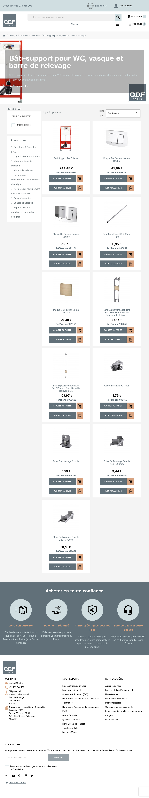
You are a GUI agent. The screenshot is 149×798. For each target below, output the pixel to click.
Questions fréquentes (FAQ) (75, 694)
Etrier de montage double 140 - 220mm (117, 462)
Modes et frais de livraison (74, 686)
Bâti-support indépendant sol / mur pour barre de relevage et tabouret (117, 313)
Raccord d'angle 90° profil (116, 385)
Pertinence (123, 113)
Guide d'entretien (22, 198)
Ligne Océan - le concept (26, 156)
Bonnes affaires (69, 732)
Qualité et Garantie (23, 203)
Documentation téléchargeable (119, 690)
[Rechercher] (74, 17)
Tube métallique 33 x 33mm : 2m (117, 235)
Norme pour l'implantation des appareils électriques (25, 180)
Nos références (112, 694)
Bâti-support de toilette (66, 158)
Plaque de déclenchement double (116, 159)
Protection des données (116, 698)
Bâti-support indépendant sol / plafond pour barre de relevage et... (66, 388)
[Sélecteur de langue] (96, 5)
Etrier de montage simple (66, 461)
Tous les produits (70, 728)
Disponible (24, 125)
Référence (62, 173)
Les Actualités (111, 719)
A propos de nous (113, 686)
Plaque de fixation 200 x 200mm (66, 311)
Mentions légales (113, 703)
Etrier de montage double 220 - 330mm (66, 538)
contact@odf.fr (16, 683)
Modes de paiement (23, 170)
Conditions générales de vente (119, 707)
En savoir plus (18, 86)
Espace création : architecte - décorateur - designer (24, 212)
